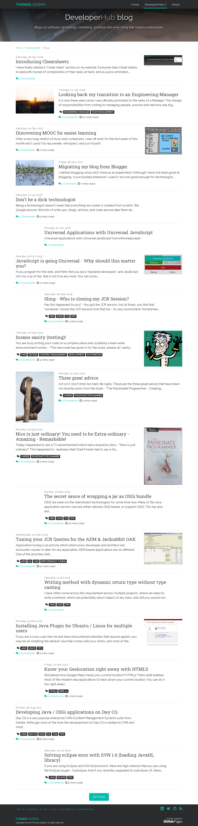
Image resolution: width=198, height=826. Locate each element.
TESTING (32, 354)
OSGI (59, 518)
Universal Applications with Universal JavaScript (98, 232)
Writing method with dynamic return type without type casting (105, 584)
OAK (36, 561)
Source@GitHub (67, 809)
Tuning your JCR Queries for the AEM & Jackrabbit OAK (76, 539)
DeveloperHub (154, 4)
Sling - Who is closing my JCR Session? (86, 299)
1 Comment (69, 183)
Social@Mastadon (86, 809)
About (175, 4)
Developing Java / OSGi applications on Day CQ (66, 712)
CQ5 (55, 734)
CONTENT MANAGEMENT (53, 354)
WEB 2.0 (63, 691)
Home (135, 4)
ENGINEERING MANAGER (76, 112)
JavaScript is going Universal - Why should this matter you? (75, 263)
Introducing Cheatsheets (42, 61)
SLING (60, 316)
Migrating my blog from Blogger (92, 167)
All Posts (99, 797)
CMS (23, 354)
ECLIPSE (61, 777)
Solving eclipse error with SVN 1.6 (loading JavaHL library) (99, 757)
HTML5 (53, 691)
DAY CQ (33, 734)
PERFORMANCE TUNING (53, 561)
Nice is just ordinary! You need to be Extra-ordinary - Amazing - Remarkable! (72, 436)
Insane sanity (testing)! (41, 337)
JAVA (52, 604)
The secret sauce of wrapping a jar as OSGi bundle (97, 496)
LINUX (32, 648)
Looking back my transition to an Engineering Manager (118, 94)
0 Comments (27, 78)
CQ (67, 316)
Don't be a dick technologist (46, 199)
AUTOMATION (94, 354)
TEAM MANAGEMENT (102, 112)
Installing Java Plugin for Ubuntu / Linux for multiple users (74, 628)
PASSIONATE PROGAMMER (88, 395)
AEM (52, 316)
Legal (53, 809)
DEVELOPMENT (76, 354)
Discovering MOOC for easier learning (56, 133)
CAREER (68, 395)
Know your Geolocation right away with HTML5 (96, 669)
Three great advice (78, 378)
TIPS (73, 316)
